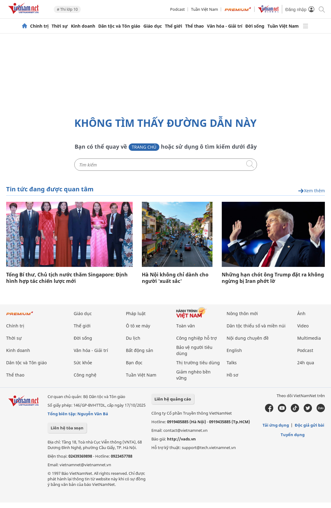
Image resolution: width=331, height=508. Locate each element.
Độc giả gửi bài (309, 425)
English (234, 350)
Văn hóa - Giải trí (224, 26)
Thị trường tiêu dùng (198, 362)
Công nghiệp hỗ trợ (196, 338)
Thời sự (60, 26)
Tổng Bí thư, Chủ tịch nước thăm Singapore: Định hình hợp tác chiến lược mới (67, 278)
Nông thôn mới (242, 313)
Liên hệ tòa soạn (67, 428)
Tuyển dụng (293, 434)
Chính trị (39, 26)
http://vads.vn (181, 439)
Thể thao (194, 26)
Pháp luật (136, 313)
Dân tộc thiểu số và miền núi (256, 326)
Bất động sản (139, 350)
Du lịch (133, 338)
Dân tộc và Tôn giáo (119, 26)
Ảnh (301, 313)
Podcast (177, 9)
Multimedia (309, 338)
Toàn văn (185, 326)
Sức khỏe (83, 362)
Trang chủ (144, 147)
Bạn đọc (134, 362)
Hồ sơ (232, 375)
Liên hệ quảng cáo (172, 399)
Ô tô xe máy (138, 326)
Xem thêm (311, 190)
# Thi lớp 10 (67, 9)
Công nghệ (85, 375)
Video (303, 326)
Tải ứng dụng (276, 425)
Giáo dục (152, 26)
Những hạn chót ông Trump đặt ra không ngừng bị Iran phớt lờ (273, 278)
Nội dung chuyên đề (248, 338)
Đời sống (254, 26)
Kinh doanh (83, 26)
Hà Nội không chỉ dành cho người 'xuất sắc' (175, 278)
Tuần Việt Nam (204, 9)
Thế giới (173, 26)
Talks (232, 362)
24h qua (305, 362)
